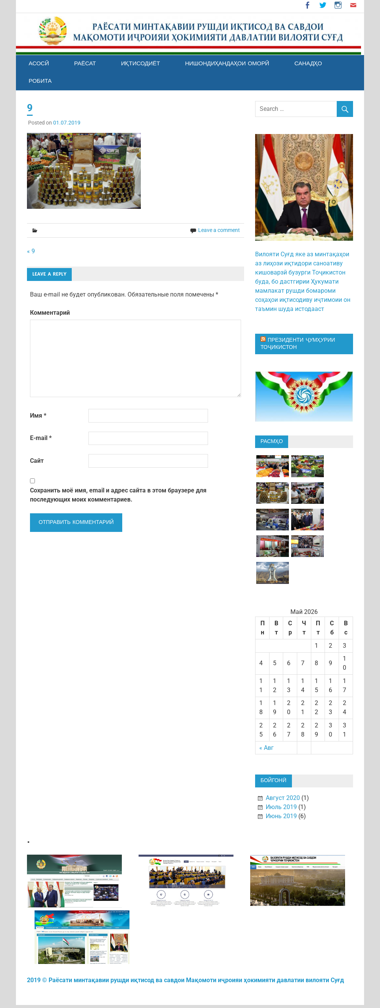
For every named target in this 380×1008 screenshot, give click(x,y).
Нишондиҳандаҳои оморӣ (227, 63)
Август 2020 (283, 797)
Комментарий (50, 312)
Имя (38, 415)
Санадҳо (308, 63)
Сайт (37, 460)
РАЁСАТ (85, 63)
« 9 (31, 251)
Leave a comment (219, 230)
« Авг (266, 747)
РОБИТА (40, 81)
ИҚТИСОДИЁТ (140, 63)
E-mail (41, 438)
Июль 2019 (281, 807)
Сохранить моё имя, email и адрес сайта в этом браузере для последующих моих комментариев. (118, 495)
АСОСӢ (38, 63)
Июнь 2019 (281, 816)
